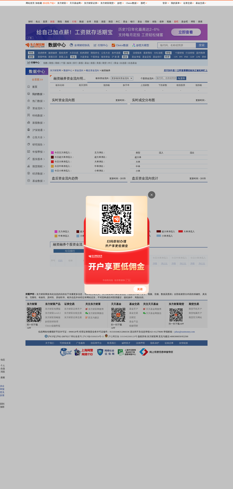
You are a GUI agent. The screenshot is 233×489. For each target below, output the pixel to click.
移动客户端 (48, 3)
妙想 (119, 3)
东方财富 (61, 3)
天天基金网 (75, 3)
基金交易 (200, 3)
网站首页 (30, 3)
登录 (165, 3)
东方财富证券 (90, 3)
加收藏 (38, 3)
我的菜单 (175, 3)
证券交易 (187, 3)
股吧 (143, 3)
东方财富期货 (107, 3)
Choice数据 (131, 3)
